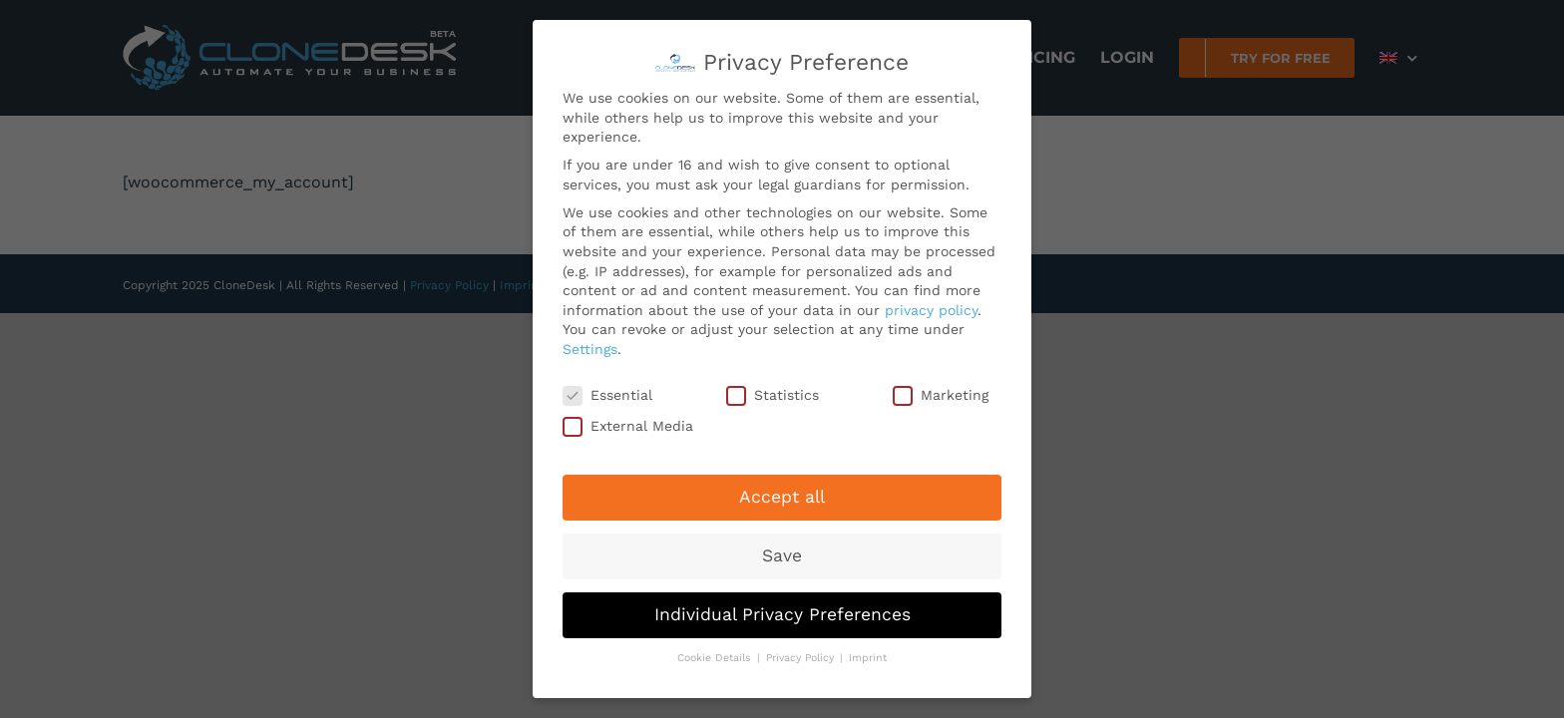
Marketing (940, 389)
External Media (628, 421)
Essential (607, 389)
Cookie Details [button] (716, 652)
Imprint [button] (868, 652)
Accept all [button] (782, 492)
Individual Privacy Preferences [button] (782, 609)
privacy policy (931, 304)
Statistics (772, 389)
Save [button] (782, 550)
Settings (590, 344)
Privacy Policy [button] (802, 652)
